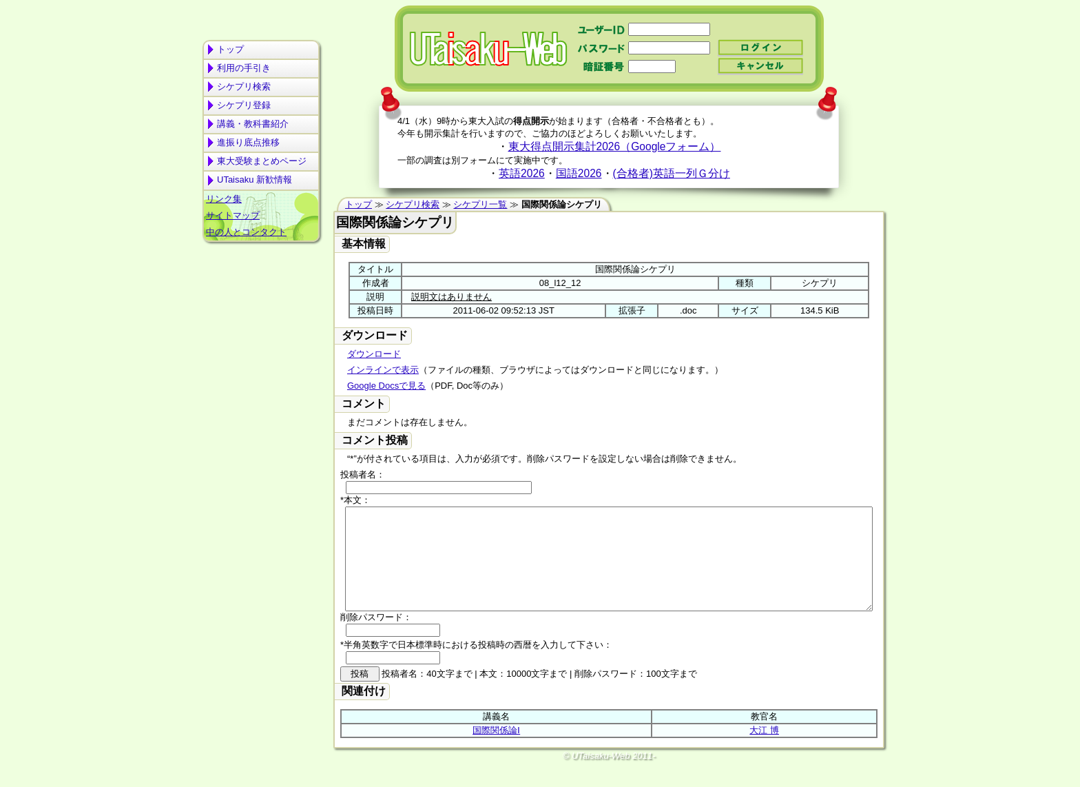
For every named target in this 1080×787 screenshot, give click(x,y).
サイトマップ (233, 215)
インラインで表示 (383, 370)
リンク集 (224, 199)
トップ (230, 49)
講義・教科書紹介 (253, 124)
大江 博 (764, 751)
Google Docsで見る (386, 385)
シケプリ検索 (244, 86)
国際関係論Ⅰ (496, 751)
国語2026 (579, 173)
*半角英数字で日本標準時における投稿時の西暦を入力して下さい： (476, 665)
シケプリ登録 (244, 105)
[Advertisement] (261, 300)
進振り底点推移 (248, 142)
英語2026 (522, 173)
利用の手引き (244, 68)
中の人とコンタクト (246, 232)
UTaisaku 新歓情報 (254, 179)
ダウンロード (374, 354)
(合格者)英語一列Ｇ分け (671, 173)
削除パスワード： (376, 638)
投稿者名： (362, 474)
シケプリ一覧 (480, 204)
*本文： (355, 500)
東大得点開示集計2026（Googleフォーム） (614, 146)
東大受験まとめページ (262, 161)
